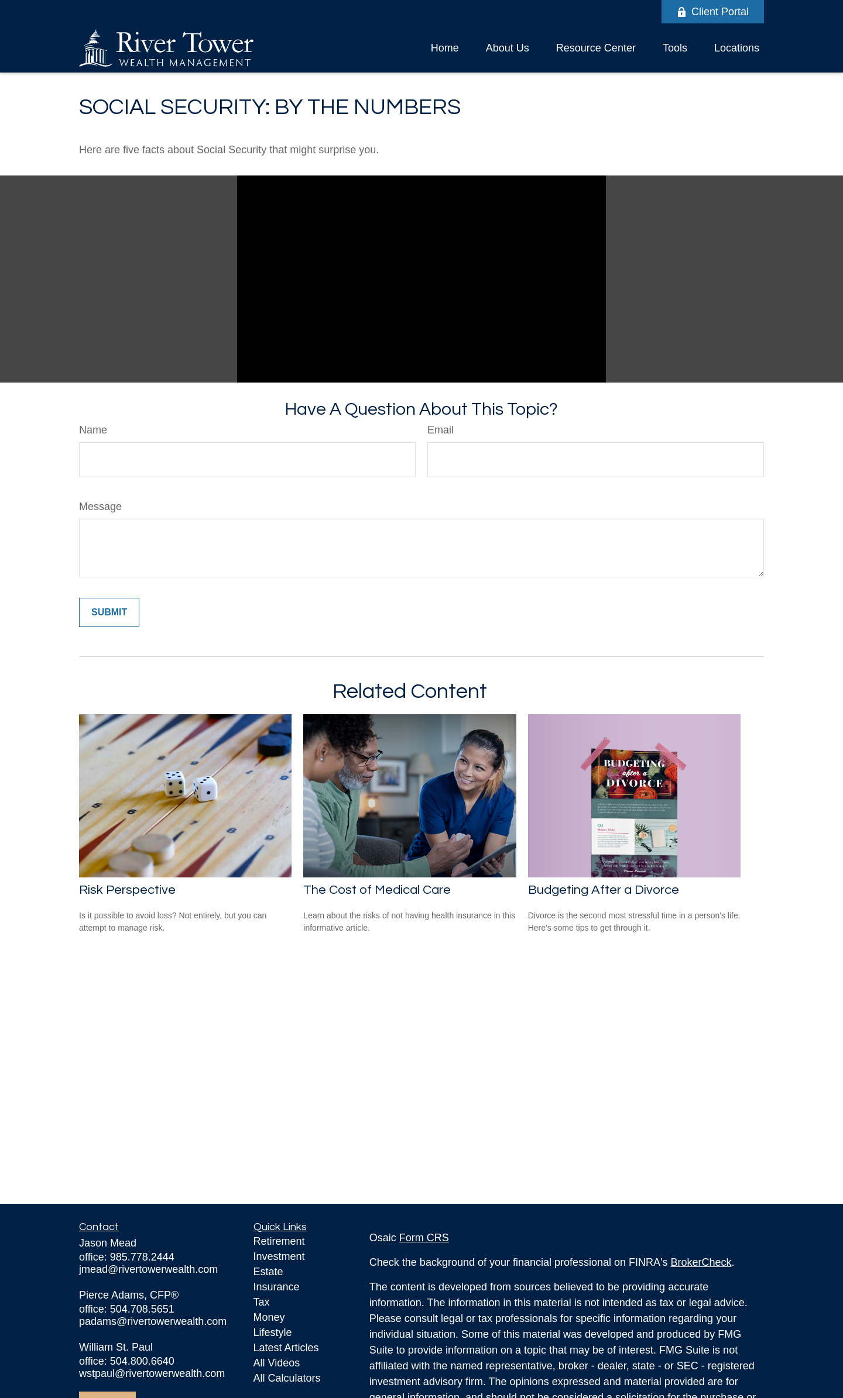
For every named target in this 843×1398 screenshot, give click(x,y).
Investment (279, 1256)
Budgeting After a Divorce (603, 890)
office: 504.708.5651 (126, 1309)
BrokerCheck (701, 1262)
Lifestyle (272, 1332)
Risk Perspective (127, 890)
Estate (268, 1272)
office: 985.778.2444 (126, 1257)
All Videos (276, 1363)
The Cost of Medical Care (377, 890)
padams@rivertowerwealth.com (153, 1321)
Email (440, 430)
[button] (445, 48)
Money (269, 1317)
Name (93, 430)
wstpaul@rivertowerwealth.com (152, 1373)
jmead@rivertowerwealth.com (148, 1269)
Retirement (279, 1241)
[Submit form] (109, 612)
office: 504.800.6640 (126, 1361)
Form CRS (424, 1238)
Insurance (276, 1287)
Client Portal (713, 12)
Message (100, 506)
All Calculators (287, 1378)
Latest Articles (286, 1348)
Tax (261, 1302)
